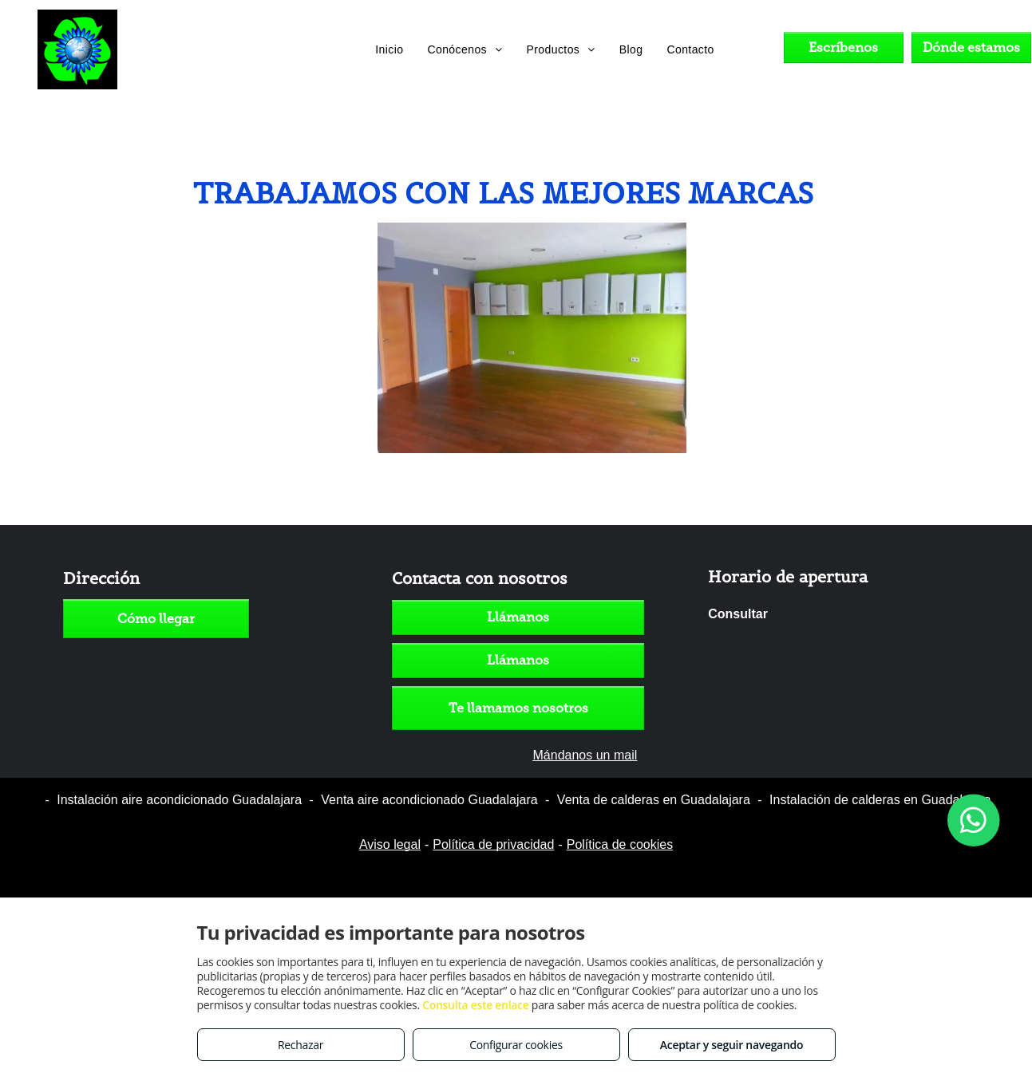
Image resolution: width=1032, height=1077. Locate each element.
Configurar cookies (516, 1044)
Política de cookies (620, 844)
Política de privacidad (493, 844)
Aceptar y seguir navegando (731, 1044)
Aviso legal (390, 844)
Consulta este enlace (475, 1004)
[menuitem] (389, 49)
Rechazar (300, 1044)
